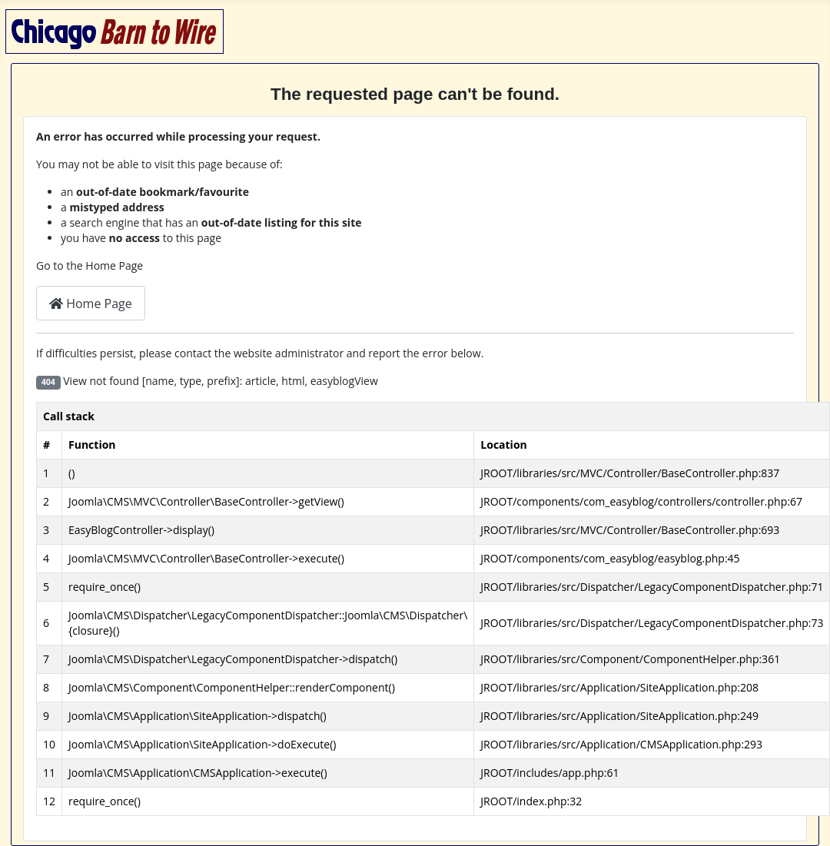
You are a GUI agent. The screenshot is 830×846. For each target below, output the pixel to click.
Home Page (90, 303)
